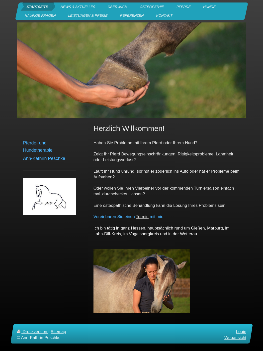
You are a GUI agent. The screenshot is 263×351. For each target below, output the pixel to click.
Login (241, 331)
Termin (142, 216)
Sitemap (58, 331)
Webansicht (235, 337)
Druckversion (32, 331)
